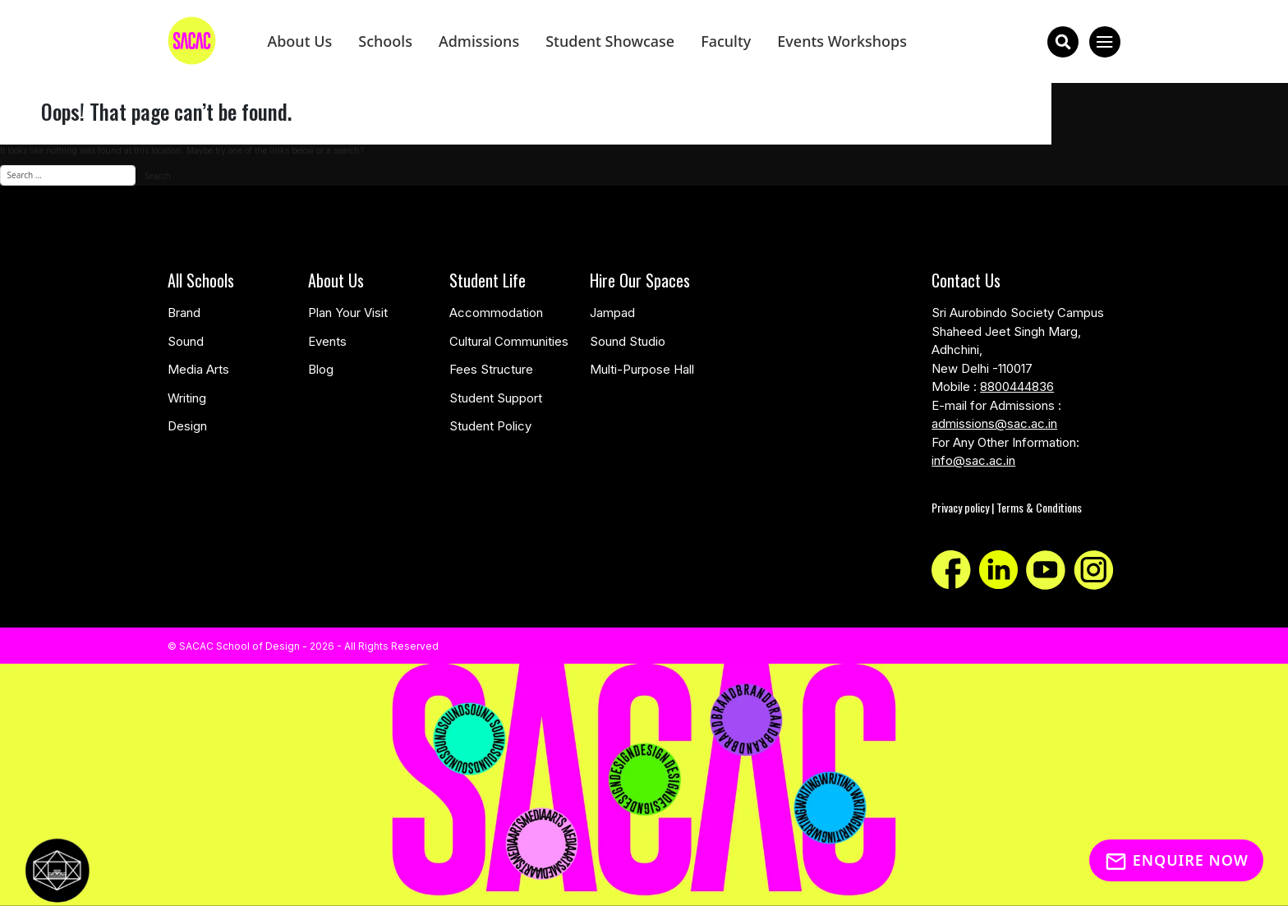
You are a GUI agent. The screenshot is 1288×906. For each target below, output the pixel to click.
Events (327, 341)
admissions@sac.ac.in (994, 423)
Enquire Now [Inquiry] (1176, 860)
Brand (184, 312)
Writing (187, 398)
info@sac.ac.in (973, 460)
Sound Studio (627, 341)
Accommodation (496, 312)
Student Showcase (609, 41)
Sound (186, 341)
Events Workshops (842, 41)
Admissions (479, 41)
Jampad (612, 312)
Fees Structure (491, 369)
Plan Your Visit (348, 312)
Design (187, 426)
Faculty (726, 41)
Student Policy (490, 426)
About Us (299, 41)
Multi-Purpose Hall (642, 369)
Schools (385, 41)
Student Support (495, 398)
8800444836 (1017, 386)
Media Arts (198, 369)
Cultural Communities (508, 341)
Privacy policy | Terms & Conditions (1007, 507)
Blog (321, 369)
